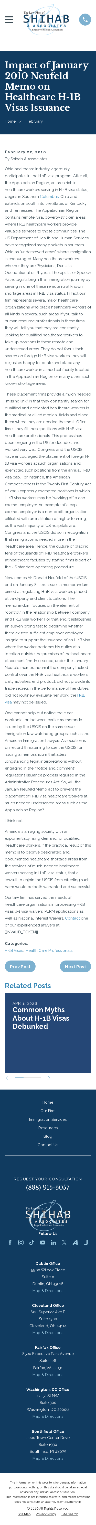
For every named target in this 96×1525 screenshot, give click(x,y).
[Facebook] (10, 1242)
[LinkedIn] (53, 1242)
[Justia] (86, 1242)
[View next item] (49, 1078)
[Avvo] (75, 1242)
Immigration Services (48, 1119)
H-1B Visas (14, 950)
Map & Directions (48, 1290)
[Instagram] (21, 1242)
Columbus (49, 196)
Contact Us (48, 1145)
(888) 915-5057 (48, 1187)
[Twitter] (64, 1242)
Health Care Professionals (49, 950)
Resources (48, 1128)
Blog (48, 1136)
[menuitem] (24, 1514)
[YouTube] (42, 1242)
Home (47, 1102)
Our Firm (48, 1110)
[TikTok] (31, 1242)
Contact (72, 918)
